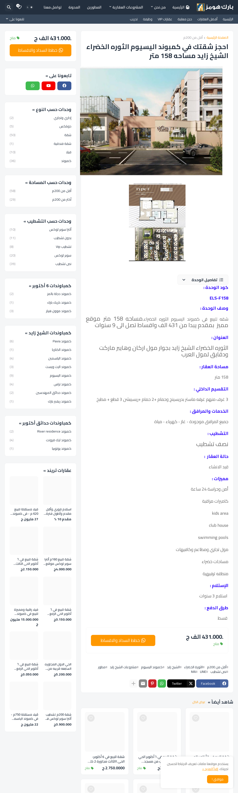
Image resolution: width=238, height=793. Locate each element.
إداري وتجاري (40, 118)
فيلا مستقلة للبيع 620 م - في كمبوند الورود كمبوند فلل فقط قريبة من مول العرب (24, 511)
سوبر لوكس (40, 255)
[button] (203, 280)
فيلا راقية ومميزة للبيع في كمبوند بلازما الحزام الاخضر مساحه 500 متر (26, 612)
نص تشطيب (218, 671)
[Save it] (195, 718)
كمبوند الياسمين (40, 358)
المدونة (74, 7)
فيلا (40, 152)
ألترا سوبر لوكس (40, 230)
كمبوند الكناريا (40, 349)
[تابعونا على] (16, 19)
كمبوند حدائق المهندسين (40, 392)
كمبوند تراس (40, 384)
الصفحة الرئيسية (217, 38)
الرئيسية (228, 19)
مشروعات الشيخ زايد (123, 667)
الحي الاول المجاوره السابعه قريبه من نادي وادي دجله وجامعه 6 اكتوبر (58, 666)
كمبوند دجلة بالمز (40, 294)
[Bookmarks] (19, 7)
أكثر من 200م (40, 199)
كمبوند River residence (40, 431)
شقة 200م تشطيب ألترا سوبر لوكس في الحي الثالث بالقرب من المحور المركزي (58, 716)
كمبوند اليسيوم (152, 667)
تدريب (134, 19)
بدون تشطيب (40, 238)
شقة (40, 135)
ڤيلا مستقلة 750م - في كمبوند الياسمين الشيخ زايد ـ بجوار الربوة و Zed (24, 716)
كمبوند (40, 160)
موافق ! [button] (217, 779)
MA (193, 671)
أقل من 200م (193, 38)
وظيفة (147, 19)
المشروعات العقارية (127, 7)
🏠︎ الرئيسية (181, 7)
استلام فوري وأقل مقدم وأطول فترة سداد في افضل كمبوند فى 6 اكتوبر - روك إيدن (57, 511)
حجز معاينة (185, 19)
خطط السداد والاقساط (120, 640)
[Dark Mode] (30, 7)
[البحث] (9, 7)
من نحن (160, 7)
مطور (101, 667)
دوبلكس (40, 126)
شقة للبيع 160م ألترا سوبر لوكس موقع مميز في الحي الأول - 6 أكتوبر (58, 561)
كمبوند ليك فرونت (40, 440)
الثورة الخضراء (193, 667)
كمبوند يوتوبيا (40, 448)
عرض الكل (198, 702)
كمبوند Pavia (40, 341)
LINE (203, 671)
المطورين (94, 7)
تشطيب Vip (40, 246)
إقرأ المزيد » (210, 769)
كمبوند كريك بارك (40, 302)
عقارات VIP (165, 19)
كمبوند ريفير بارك (40, 401)
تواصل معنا (53, 7)
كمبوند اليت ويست (40, 367)
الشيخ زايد (173, 667)
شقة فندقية (40, 143)
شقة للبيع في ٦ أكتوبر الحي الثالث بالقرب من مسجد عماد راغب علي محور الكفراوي (157, 759)
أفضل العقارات (207, 19)
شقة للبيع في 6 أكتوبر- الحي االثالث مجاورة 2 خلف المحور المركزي (106, 759)
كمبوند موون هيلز (40, 311)
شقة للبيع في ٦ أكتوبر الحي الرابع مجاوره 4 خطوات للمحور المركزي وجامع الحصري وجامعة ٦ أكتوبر (59, 612)
